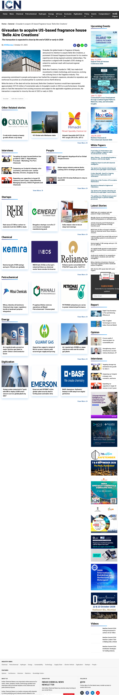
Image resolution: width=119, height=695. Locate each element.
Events (93, 15)
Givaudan (6, 98)
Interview (20, 673)
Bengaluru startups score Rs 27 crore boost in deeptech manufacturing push (44, 227)
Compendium (104, 14)
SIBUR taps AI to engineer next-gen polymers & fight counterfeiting (101, 213)
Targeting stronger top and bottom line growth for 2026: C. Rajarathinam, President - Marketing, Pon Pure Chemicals (27, 160)
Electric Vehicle (69, 664)
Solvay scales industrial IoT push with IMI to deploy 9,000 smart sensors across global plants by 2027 (15, 393)
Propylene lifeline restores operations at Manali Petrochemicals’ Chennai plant (44, 307)
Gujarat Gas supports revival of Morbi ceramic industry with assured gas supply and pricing (44, 349)
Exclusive (68, 15)
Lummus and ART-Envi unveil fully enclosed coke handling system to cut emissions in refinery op (104, 238)
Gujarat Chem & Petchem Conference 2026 (104, 62)
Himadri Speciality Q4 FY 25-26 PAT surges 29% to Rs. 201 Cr (73, 136)
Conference (11, 673)
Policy (86, 15)
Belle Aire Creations (17, 98)
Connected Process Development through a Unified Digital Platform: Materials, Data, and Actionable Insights (104, 100)
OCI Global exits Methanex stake (44, 135)
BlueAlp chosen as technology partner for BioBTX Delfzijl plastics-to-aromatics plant (104, 218)
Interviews (7, 150)
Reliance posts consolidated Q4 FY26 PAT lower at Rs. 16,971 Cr (73, 266)
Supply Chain (58, 664)
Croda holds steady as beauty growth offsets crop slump (13, 136)
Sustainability (39, 664)
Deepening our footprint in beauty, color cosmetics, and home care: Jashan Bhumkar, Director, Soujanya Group (27, 171)
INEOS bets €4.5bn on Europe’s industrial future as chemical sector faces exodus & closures (44, 267)
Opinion (4, 673)
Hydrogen (42, 14)
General (11, 24)
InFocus (59, 15)
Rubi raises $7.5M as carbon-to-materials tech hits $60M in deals (15, 226)
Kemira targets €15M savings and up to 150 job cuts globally (13, 266)
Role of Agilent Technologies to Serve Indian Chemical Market (110, 323)
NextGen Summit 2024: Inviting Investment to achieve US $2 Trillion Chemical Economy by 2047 (109, 631)
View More (82, 143)
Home (5, 14)
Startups (87, 664)
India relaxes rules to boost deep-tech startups (72, 226)
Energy (51, 15)
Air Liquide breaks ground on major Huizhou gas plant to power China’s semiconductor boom (13, 350)
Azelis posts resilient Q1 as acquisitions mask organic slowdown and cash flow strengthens (103, 257)
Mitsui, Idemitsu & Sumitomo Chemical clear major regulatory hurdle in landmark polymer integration (14, 308)
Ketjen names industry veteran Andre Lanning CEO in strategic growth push (71, 168)
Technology (48, 664)
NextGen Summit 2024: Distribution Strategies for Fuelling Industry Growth (109, 649)
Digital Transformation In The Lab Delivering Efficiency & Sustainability (109, 313)
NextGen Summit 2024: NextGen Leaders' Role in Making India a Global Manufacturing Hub (110, 640)
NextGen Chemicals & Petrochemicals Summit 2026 (104, 138)
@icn (82, 682)
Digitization (78, 14)
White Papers (115, 15)
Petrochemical (31, 14)
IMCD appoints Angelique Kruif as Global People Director (72, 157)
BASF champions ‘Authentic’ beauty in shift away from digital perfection (73, 392)
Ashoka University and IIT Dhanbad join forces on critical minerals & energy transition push (102, 224)
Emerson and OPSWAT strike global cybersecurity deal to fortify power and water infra (43, 392)
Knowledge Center (38, 673)
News (12, 14)
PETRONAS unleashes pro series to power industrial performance (74, 306)
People (50, 150)
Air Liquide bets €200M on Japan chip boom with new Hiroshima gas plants (74, 349)
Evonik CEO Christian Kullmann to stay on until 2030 (72, 179)
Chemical (19, 14)
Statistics (28, 673)
